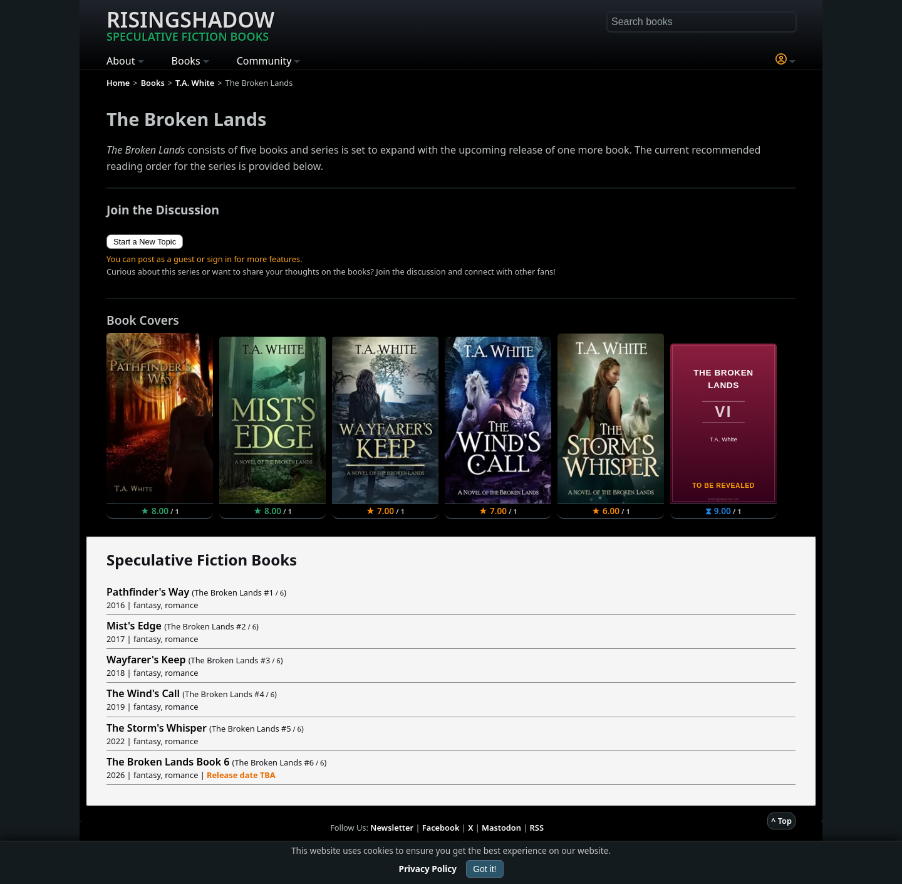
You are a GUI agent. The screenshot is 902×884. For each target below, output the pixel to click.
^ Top (781, 820)
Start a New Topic (144, 241)
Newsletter (391, 827)
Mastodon (501, 827)
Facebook (441, 827)
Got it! (484, 869)
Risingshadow (190, 24)
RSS (537, 827)
